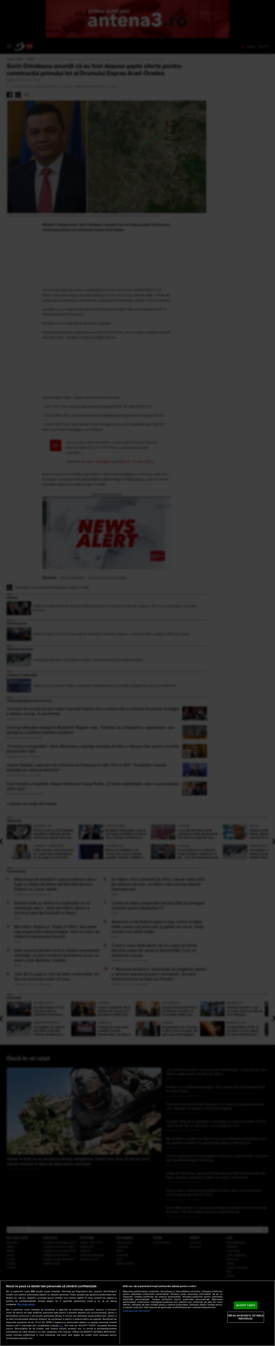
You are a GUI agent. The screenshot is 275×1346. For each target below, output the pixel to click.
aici (61, 1325)
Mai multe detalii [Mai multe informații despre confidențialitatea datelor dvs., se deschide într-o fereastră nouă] (26, 1304)
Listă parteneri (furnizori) (136, 1311)
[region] (137, 1313)
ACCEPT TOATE (245, 1305)
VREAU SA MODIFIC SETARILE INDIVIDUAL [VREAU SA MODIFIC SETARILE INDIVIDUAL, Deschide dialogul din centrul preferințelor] (246, 1317)
